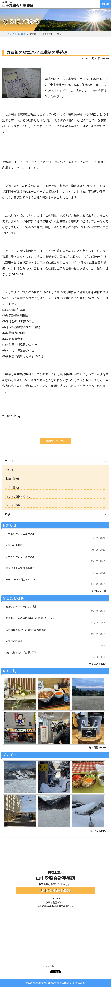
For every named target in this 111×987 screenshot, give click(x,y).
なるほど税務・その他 (17, 496)
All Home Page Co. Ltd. (73, 983)
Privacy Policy (49, 966)
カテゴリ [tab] (10, 460)
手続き (9, 470)
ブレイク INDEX (97, 831)
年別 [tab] (7, 514)
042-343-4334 (55, 890)
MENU (105, 4)
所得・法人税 (12, 487)
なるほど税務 (19, 34)
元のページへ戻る (55, 441)
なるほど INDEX (97, 664)
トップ (5, 34)
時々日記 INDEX (97, 747)
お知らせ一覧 (99, 591)
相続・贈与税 (12, 478)
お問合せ (43, 884)
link (62, 966)
